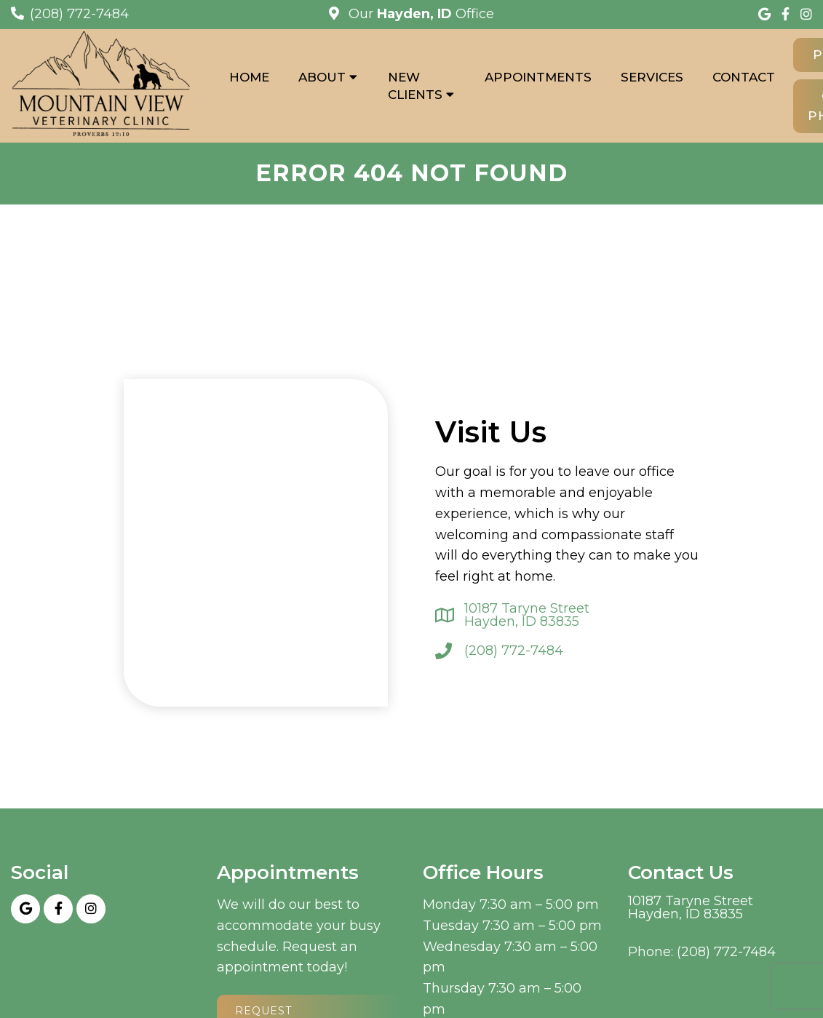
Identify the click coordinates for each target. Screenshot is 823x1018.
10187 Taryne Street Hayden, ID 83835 (526, 615)
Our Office (419, 14)
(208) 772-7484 (79, 14)
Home (249, 77)
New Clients (415, 86)
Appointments (538, 77)
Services (652, 77)
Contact (743, 77)
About (322, 77)
